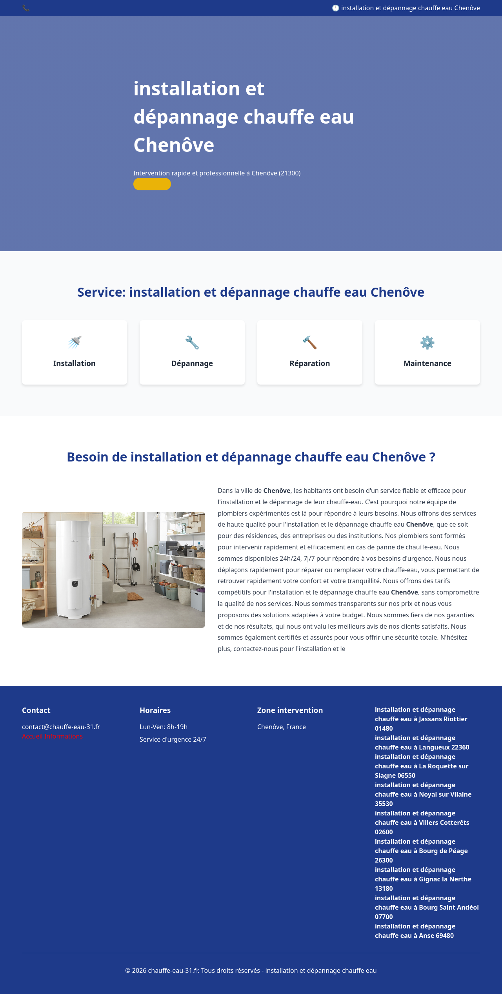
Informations (63, 736)
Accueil (32, 736)
